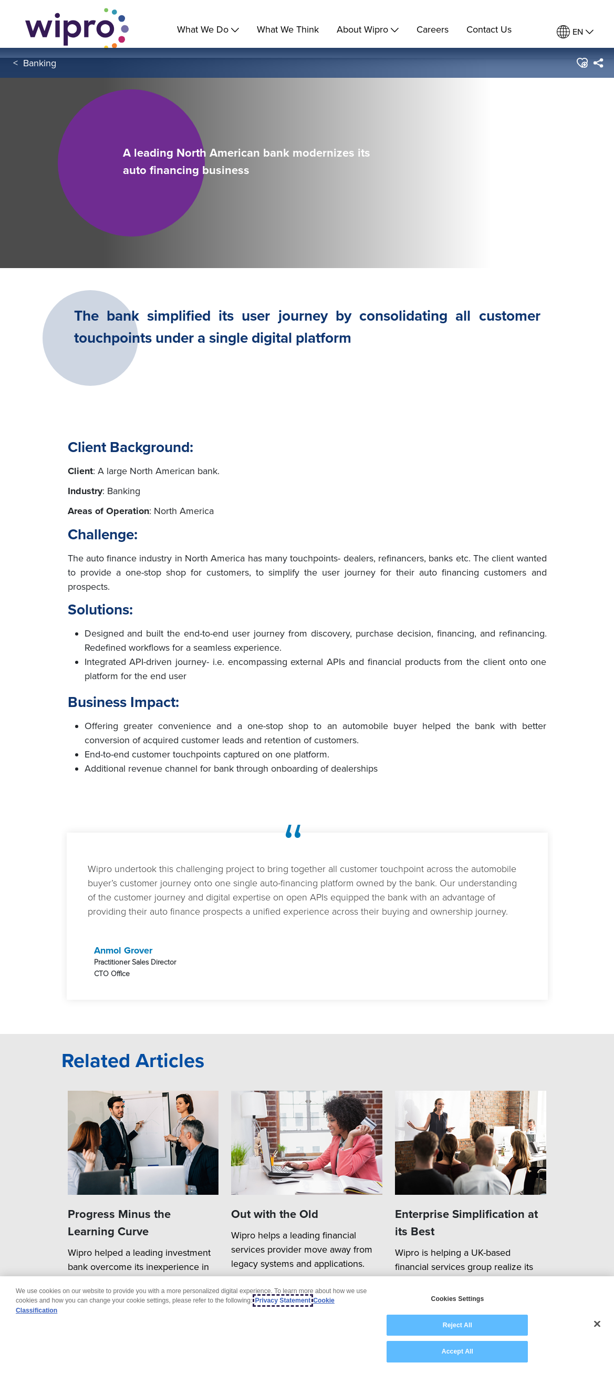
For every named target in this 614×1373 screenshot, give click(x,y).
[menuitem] (575, 32)
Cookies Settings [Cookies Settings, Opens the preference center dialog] (457, 1299)
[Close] (597, 1324)
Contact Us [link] (489, 29)
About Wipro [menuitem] (368, 29)
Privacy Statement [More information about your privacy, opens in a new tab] (283, 1300)
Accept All (457, 1351)
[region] (307, 1324)
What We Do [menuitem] (208, 29)
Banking (39, 72)
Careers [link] (433, 29)
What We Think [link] (288, 29)
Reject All (457, 1325)
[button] (581, 73)
